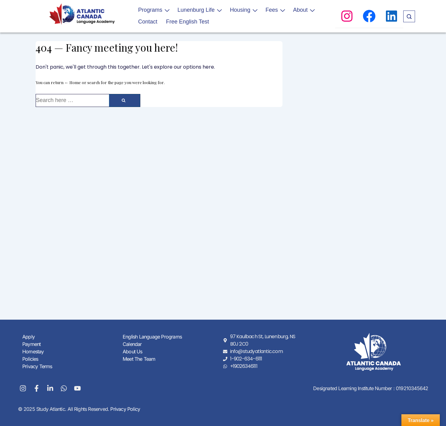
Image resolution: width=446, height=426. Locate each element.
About (305, 10)
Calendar (132, 344)
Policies (30, 359)
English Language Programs (152, 337)
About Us (132, 351)
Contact (147, 22)
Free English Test (187, 22)
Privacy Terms (37, 366)
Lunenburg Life (200, 10)
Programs (154, 10)
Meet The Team (139, 359)
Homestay (33, 351)
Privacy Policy (124, 409)
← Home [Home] (72, 82)
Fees (276, 10)
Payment (31, 344)
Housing (244, 10)
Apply (28, 337)
